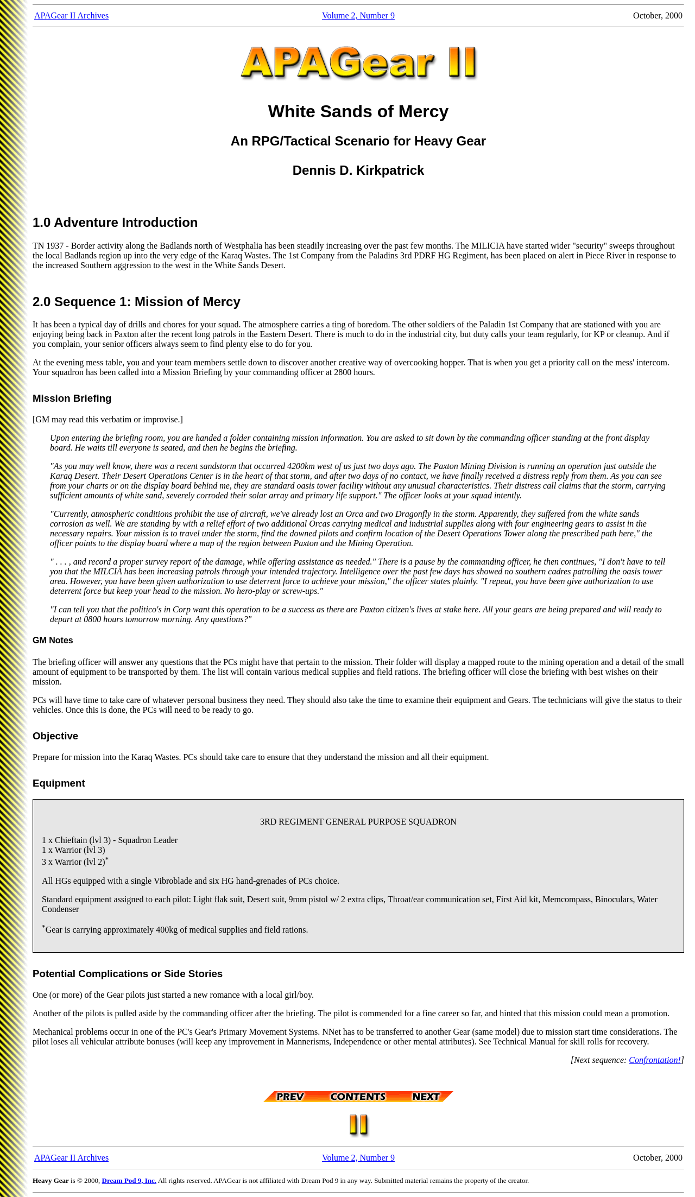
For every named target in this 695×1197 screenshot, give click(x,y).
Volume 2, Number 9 (358, 15)
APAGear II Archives (71, 15)
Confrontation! (654, 1060)
